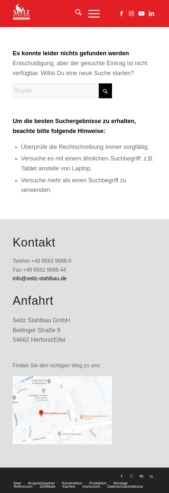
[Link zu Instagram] (132, 14)
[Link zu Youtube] (141, 14)
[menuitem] (75, 13)
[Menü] (91, 13)
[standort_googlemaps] (62, 410)
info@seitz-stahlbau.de (40, 278)
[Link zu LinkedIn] (151, 14)
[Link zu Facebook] (122, 14)
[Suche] (75, 13)
